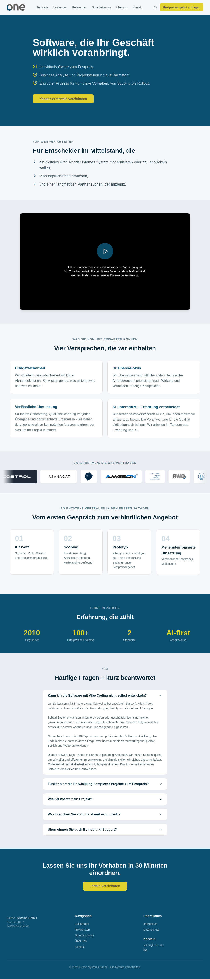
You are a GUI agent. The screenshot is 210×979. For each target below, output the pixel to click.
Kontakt (137, 7)
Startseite (42, 7)
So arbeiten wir (101, 7)
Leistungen (60, 7)
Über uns (122, 7)
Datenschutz (151, 929)
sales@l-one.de (153, 945)
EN (156, 7)
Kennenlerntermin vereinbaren (63, 99)
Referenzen (79, 7)
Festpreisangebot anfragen (181, 7)
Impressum (150, 923)
